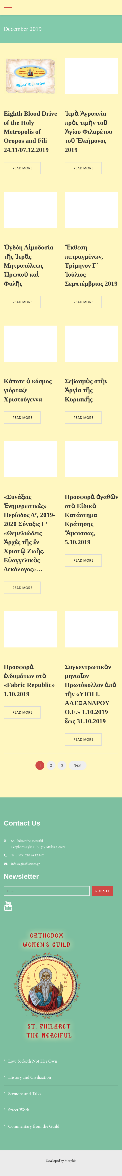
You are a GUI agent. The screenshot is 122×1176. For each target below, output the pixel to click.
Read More (22, 168)
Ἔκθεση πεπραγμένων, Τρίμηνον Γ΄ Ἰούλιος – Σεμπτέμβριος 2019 (91, 265)
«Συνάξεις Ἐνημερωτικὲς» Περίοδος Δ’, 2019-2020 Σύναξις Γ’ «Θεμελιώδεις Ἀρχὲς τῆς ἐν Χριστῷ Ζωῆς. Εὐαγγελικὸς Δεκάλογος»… (29, 533)
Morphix (70, 1160)
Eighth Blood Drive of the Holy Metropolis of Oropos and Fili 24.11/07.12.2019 (30, 131)
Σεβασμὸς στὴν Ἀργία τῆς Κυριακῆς (86, 390)
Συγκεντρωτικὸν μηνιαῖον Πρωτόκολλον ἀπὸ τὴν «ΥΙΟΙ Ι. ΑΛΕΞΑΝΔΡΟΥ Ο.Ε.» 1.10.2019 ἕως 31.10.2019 (90, 694)
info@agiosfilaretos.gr (25, 863)
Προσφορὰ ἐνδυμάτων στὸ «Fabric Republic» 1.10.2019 (29, 680)
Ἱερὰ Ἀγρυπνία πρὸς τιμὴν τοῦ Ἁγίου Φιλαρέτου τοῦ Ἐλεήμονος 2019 (88, 131)
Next (78, 765)
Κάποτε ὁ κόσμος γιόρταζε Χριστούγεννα (28, 390)
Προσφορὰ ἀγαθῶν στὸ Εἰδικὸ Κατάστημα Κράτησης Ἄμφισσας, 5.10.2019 (91, 519)
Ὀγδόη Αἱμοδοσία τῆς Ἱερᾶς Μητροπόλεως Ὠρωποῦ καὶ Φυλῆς (28, 265)
